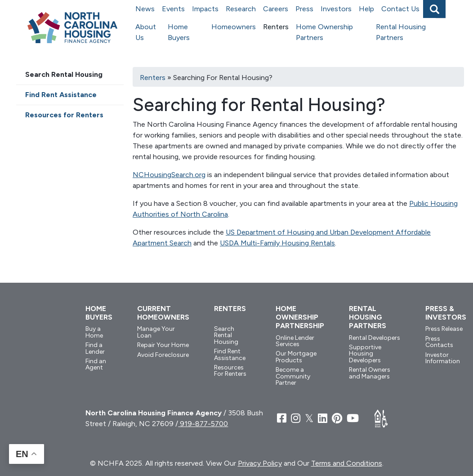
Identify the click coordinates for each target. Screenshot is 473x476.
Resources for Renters (64, 115)
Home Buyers (179, 32)
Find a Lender (95, 348)
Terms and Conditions (346, 463)
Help (366, 8)
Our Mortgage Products (296, 357)
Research (241, 8)
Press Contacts (439, 342)
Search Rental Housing (64, 74)
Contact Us (400, 8)
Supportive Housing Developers (365, 353)
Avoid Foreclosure (163, 355)
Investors (336, 8)
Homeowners (233, 26)
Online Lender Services (295, 341)
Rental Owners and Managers (369, 373)
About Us (145, 32)
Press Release (444, 329)
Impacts (205, 8)
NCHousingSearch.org (169, 174)
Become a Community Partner (293, 376)
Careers (275, 8)
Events (173, 8)
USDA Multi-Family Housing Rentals (277, 243)
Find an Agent (95, 364)
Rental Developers (374, 338)
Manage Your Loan (156, 332)
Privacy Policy (260, 463)
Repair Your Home (163, 345)
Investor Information (442, 358)
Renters (276, 26)
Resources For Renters (230, 371)
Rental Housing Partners (401, 32)
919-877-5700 (203, 423)
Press (304, 8)
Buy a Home (94, 332)
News (145, 8)
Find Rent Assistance (61, 94)
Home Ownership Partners (324, 32)
